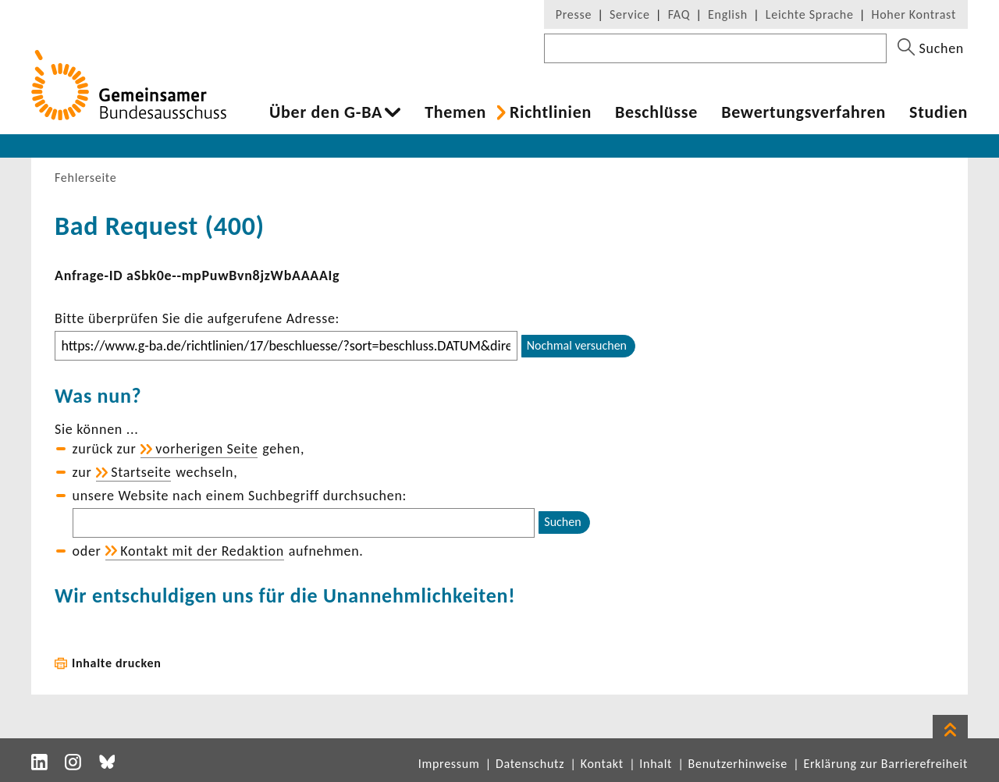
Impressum (449, 763)
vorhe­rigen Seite (206, 448)
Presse (574, 14)
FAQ (679, 14)
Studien (938, 112)
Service (630, 14)
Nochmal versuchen (577, 345)
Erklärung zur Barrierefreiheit (885, 763)
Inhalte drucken (117, 663)
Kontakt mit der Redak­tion (202, 551)
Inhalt (655, 763)
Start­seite (141, 472)
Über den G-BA (325, 112)
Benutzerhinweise (737, 763)
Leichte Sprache (810, 14)
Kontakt (602, 763)
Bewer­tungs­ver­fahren (803, 112)
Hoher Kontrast (914, 14)
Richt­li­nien (551, 112)
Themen (455, 112)
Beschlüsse (656, 112)
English (728, 14)
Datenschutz (530, 763)
